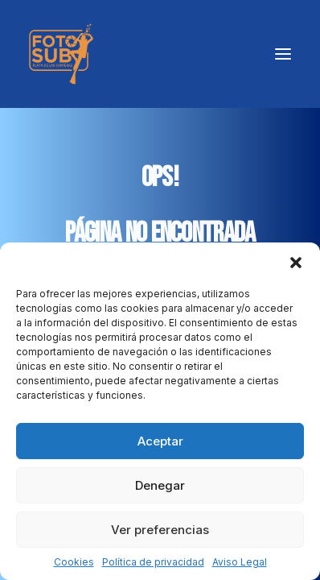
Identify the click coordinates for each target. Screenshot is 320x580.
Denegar (160, 485)
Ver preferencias (160, 529)
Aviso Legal (239, 562)
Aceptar (160, 441)
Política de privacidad (153, 562)
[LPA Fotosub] (61, 54)
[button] (296, 263)
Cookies (74, 562)
